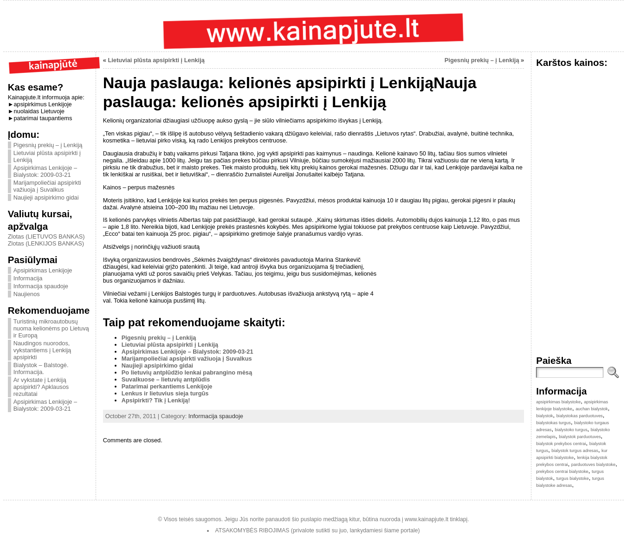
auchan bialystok (591, 409)
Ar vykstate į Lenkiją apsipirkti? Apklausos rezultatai (41, 386)
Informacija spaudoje (40, 286)
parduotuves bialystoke (593, 464)
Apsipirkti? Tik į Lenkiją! (156, 400)
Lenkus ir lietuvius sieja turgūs (165, 393)
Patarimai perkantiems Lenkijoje (167, 386)
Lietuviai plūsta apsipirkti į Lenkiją (156, 60)
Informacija (28, 278)
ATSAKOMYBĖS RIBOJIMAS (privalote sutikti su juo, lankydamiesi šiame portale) (317, 530)
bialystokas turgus (553, 422)
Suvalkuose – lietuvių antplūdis (166, 379)
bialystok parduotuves (580, 436)
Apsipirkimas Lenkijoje (42, 270)
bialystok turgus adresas (574, 450)
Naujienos (26, 294)
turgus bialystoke (572, 478)
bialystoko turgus (571, 429)
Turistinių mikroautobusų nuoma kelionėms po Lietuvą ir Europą (51, 328)
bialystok (544, 416)
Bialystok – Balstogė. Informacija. (41, 368)
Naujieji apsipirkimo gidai (46, 197)
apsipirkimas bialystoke (558, 402)
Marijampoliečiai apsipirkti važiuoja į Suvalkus (47, 186)
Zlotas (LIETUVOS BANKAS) (46, 236)
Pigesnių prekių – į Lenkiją (48, 145)
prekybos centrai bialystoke (562, 471)
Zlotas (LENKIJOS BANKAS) (46, 243)
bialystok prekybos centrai (561, 443)
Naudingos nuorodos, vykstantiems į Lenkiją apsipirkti (42, 350)
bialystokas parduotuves (579, 416)
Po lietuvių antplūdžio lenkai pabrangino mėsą (187, 372)
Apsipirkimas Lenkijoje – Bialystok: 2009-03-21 (45, 171)
